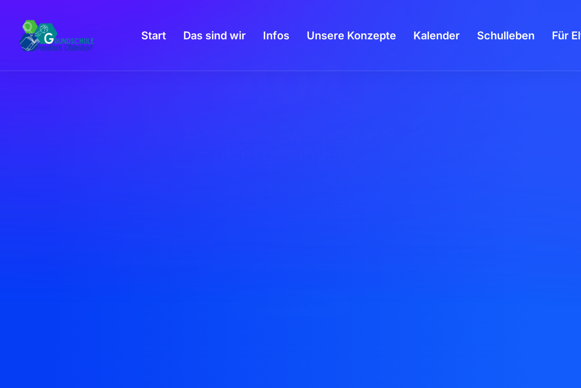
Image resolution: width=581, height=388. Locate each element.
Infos (276, 35)
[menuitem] (154, 35)
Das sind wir (214, 35)
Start (153, 35)
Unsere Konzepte (351, 35)
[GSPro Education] (56, 35)
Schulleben (506, 35)
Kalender (436, 35)
